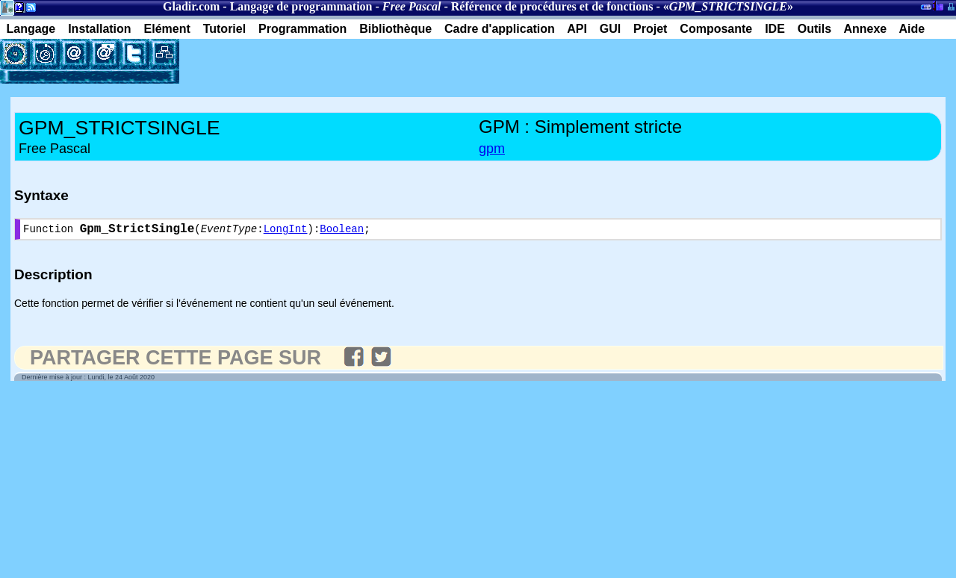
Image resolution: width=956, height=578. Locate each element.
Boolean (342, 231)
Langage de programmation (301, 6)
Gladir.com (191, 6)
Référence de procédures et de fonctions (552, 6)
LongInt (286, 231)
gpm (492, 148)
